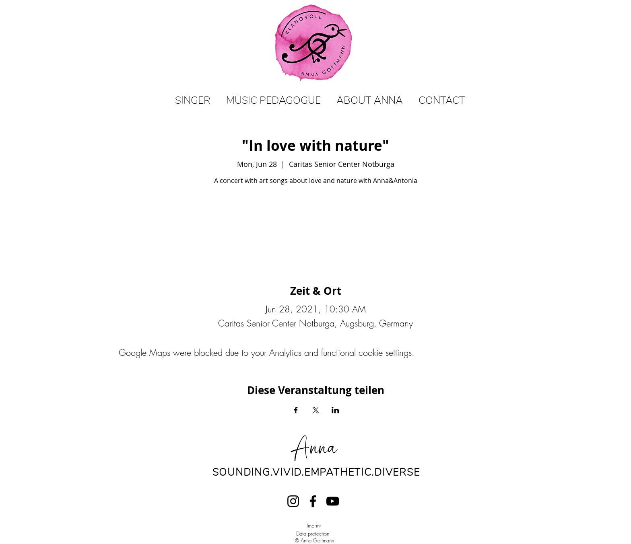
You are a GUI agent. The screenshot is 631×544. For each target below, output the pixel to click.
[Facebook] (313, 501)
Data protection (312, 533)
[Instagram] (293, 501)
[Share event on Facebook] (296, 410)
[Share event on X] (316, 410)
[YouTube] (332, 501)
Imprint (314, 525)
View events (315, 225)
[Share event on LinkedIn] (335, 410)
